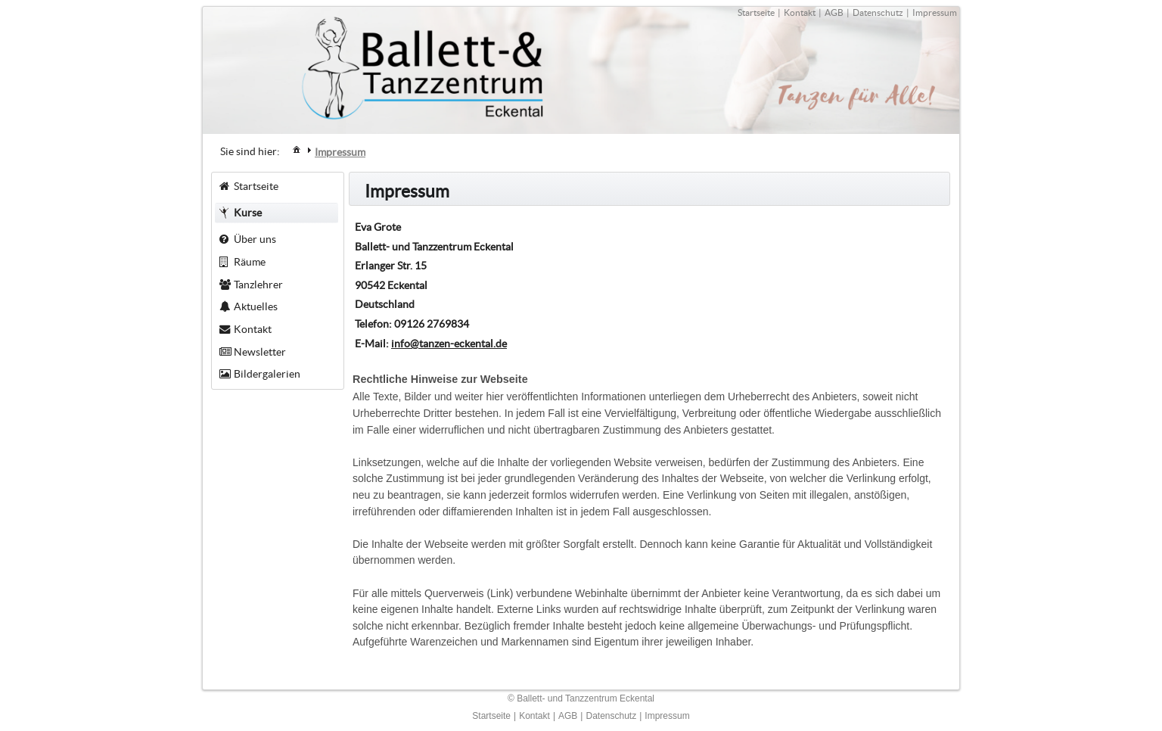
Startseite (756, 12)
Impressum (934, 12)
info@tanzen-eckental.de (449, 344)
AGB (834, 12)
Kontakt (800, 12)
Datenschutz (878, 12)
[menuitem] (296, 148)
